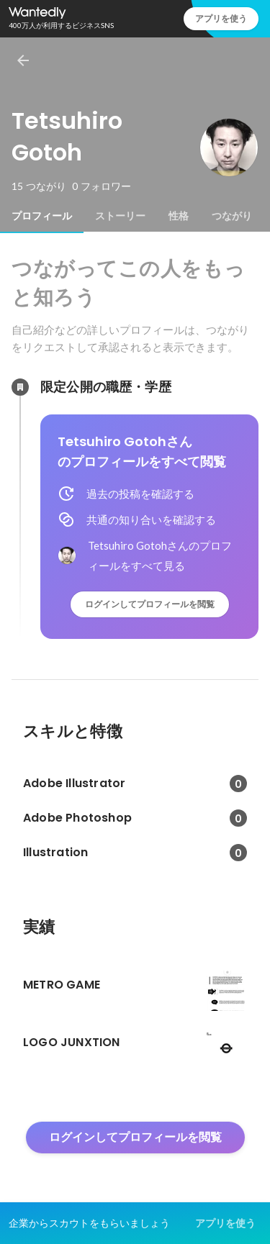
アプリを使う (221, 18)
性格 (178, 216)
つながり (232, 216)
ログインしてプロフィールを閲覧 (150, 604)
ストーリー (120, 216)
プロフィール (42, 216)
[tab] (42, 216)
